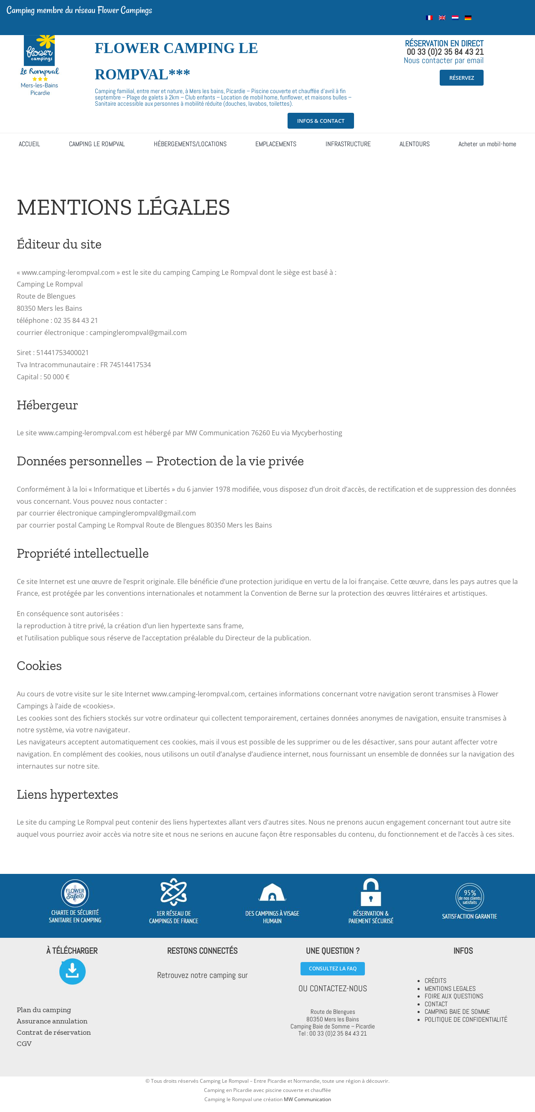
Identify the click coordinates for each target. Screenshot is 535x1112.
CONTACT (436, 1004)
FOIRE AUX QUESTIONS (454, 996)
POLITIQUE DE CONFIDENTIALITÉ (466, 1019)
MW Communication (307, 1099)
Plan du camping (44, 1009)
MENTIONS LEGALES (450, 988)
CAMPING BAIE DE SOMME (457, 1011)
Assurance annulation (52, 1021)
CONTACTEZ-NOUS (338, 988)
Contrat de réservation (54, 1032)
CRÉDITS (435, 980)
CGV (24, 1043)
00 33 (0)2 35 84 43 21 (445, 51)
